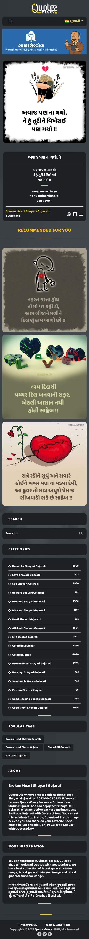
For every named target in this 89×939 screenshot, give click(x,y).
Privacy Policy (28, 925)
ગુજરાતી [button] (73, 21)
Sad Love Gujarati (16, 756)
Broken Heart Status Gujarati (23, 747)
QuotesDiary (43, 929)
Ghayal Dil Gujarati (59, 747)
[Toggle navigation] (10, 21)
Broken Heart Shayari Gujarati (28, 211)
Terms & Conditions (57, 925)
